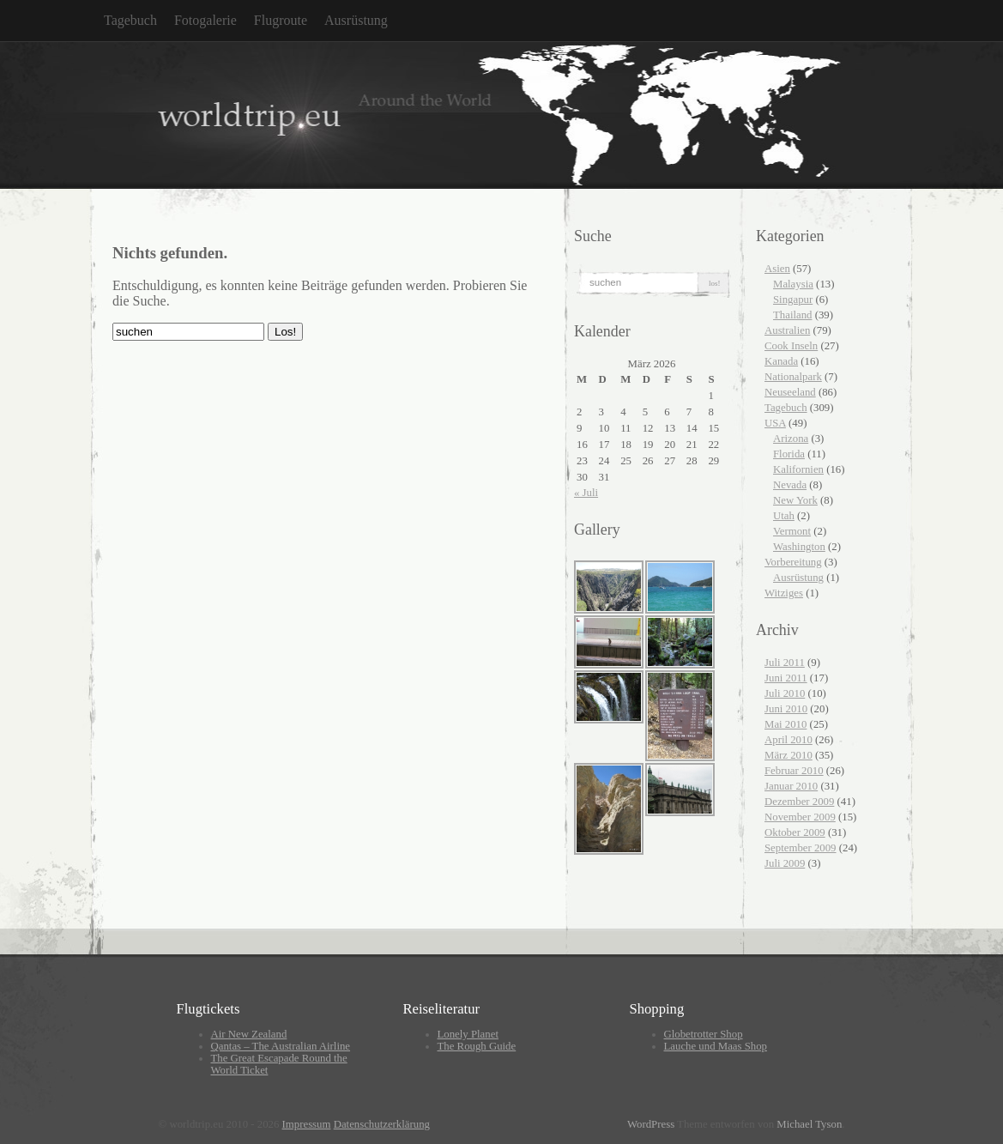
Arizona (790, 439)
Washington (799, 547)
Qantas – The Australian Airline (281, 1046)
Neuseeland (790, 392)
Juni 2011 (785, 678)
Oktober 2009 (794, 832)
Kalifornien (798, 469)
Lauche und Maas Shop (715, 1046)
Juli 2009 (784, 863)
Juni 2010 (785, 709)
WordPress (650, 1124)
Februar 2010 (794, 771)
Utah (784, 516)
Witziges (783, 593)
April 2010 (788, 740)
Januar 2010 (791, 786)
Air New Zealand (249, 1034)
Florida (789, 454)
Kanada (781, 361)
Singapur (793, 300)
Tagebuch (130, 20)
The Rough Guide (477, 1046)
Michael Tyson (809, 1124)
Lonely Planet (468, 1034)
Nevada (790, 485)
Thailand (792, 315)
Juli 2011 (784, 663)
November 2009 (800, 817)
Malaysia (793, 284)
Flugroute (280, 20)
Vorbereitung (793, 562)
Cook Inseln (791, 346)
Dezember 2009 (799, 802)
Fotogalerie (205, 20)
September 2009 (800, 848)
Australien (787, 330)
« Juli (586, 493)
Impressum (306, 1124)
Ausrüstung (356, 20)
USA (775, 423)
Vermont (792, 531)
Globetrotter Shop (703, 1034)
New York (795, 500)
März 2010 (788, 755)
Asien (777, 269)
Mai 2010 (785, 724)
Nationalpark (793, 377)
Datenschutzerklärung (382, 1124)
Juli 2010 (784, 693)
